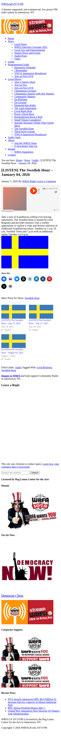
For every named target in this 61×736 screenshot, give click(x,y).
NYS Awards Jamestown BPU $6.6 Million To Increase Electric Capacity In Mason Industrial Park (32, 702)
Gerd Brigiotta (44, 367)
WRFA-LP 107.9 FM (12, 4)
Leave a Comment (46, 181)
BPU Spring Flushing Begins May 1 (27, 708)
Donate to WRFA (10, 375)
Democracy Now (12, 595)
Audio (18, 367)
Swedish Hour (32, 298)
